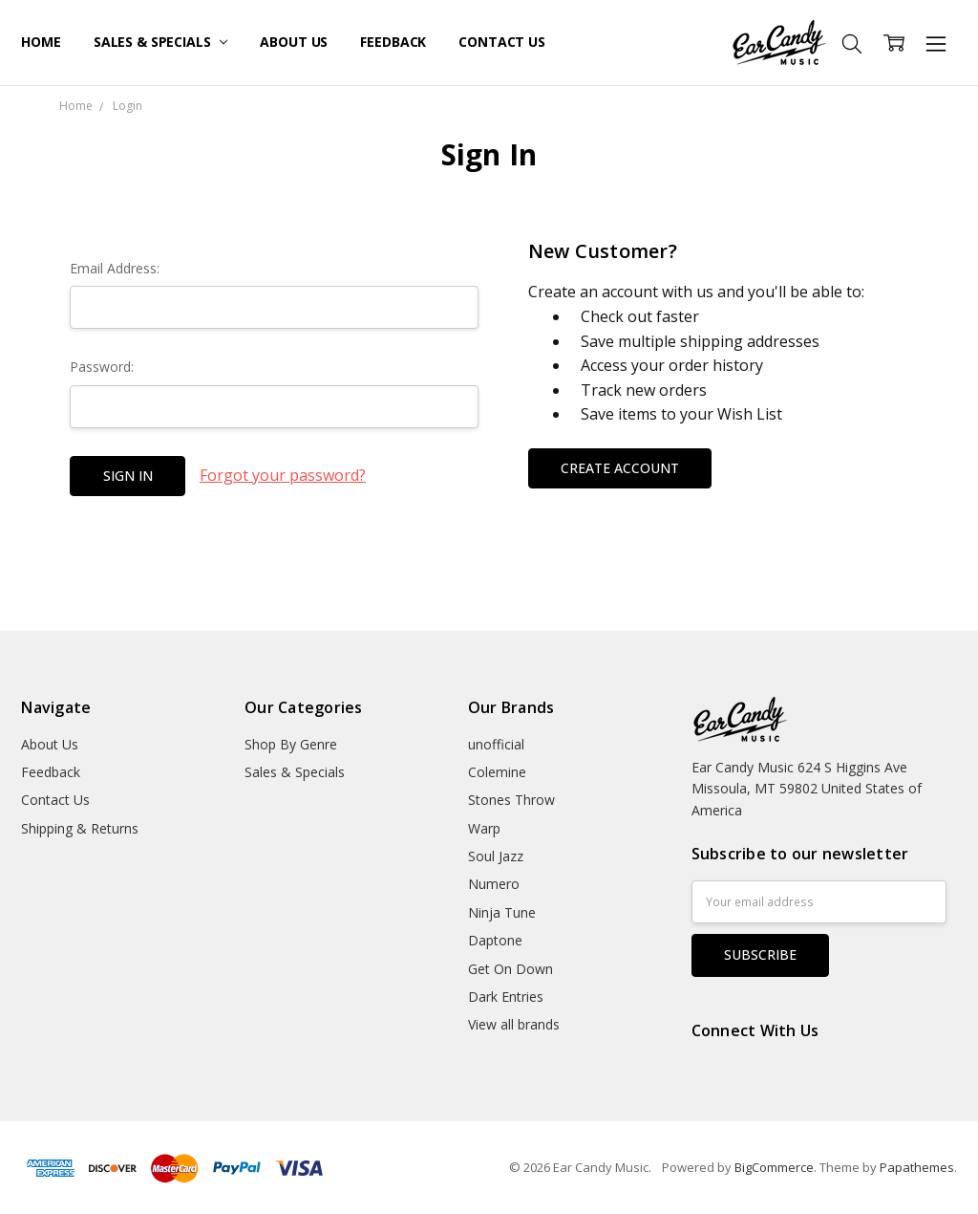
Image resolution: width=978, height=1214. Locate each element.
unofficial (496, 744)
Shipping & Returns (79, 828)
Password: (102, 367)
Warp (484, 828)
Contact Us (501, 42)
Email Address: (114, 268)
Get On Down (510, 969)
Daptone (495, 940)
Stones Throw (511, 800)
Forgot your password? (283, 475)
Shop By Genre (290, 744)
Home (40, 42)
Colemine (497, 772)
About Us (294, 42)
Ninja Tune (502, 912)
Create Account (620, 468)
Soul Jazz (495, 856)
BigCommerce (774, 1167)
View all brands (514, 1024)
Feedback (393, 42)
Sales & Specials (161, 42)
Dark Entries (505, 996)
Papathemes (917, 1167)
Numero (494, 884)
